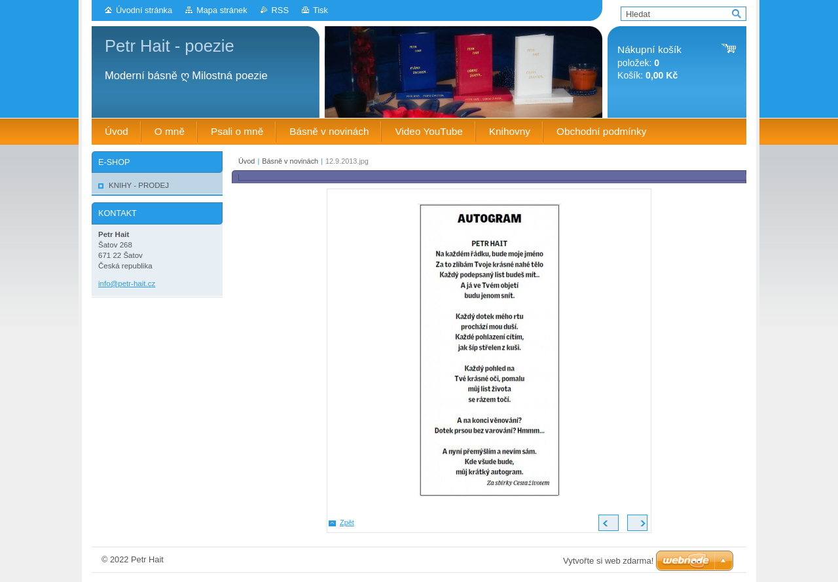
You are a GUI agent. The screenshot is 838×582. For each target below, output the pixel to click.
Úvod (246, 161)
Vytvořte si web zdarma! (608, 561)
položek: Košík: (649, 63)
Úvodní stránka (144, 10)
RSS (280, 10)
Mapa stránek (221, 10)
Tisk (320, 10)
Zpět (347, 522)
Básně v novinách (290, 161)
